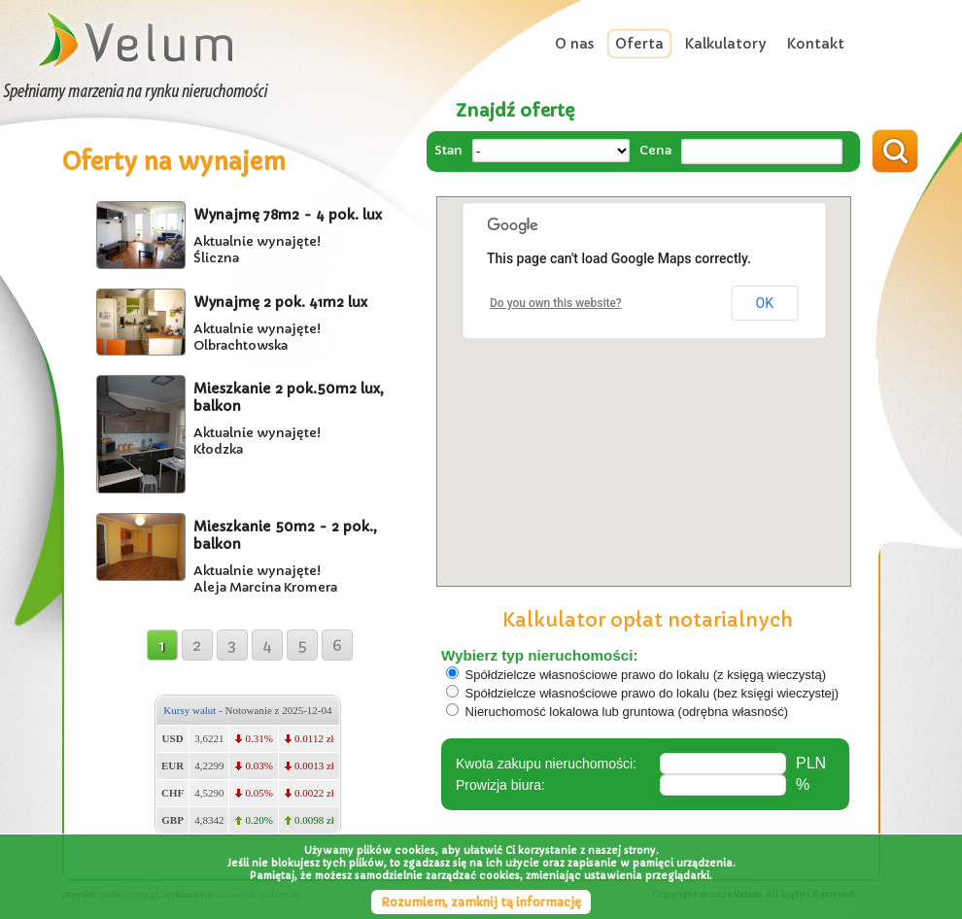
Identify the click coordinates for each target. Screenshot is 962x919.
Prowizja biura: (500, 785)
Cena (655, 150)
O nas (574, 43)
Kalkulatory (725, 43)
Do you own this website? (556, 303)
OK (764, 303)
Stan (448, 150)
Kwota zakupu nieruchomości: (546, 763)
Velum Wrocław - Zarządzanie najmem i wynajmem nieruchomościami (137, 41)
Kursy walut (189, 710)
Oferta (639, 43)
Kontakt (815, 43)
